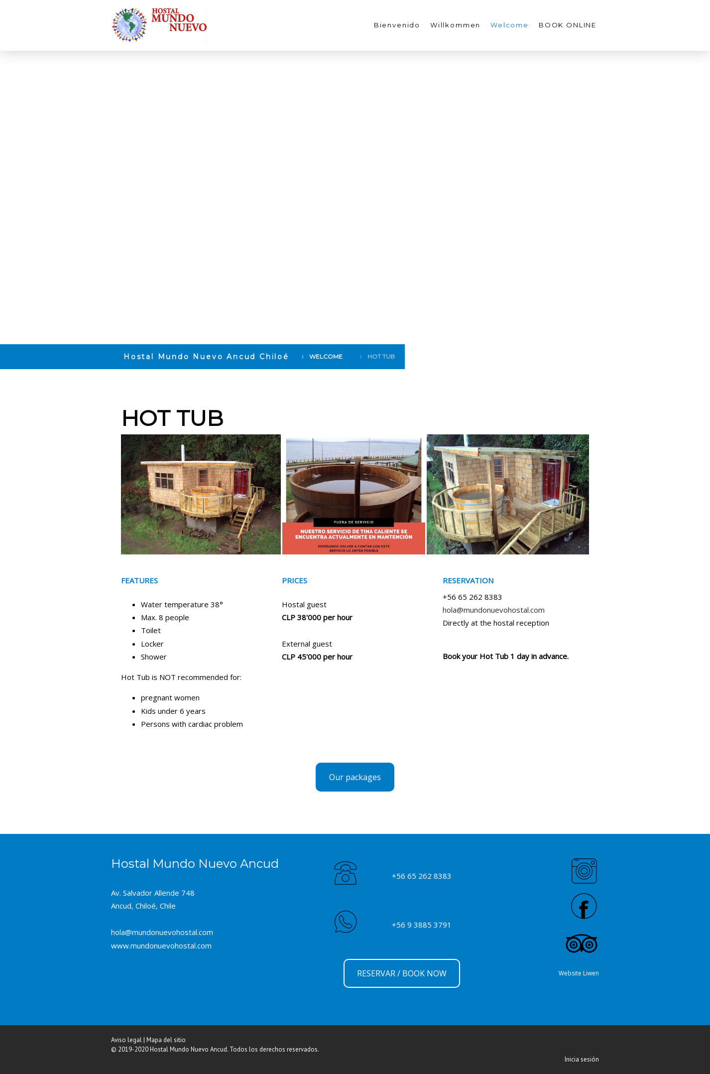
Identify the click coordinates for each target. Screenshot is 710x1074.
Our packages (355, 777)
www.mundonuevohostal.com (161, 945)
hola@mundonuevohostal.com (494, 610)
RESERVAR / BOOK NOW (402, 973)
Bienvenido (397, 25)
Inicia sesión (582, 1059)
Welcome (509, 25)
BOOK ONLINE (567, 25)
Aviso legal (126, 1040)
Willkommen (455, 25)
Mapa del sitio (166, 1040)
